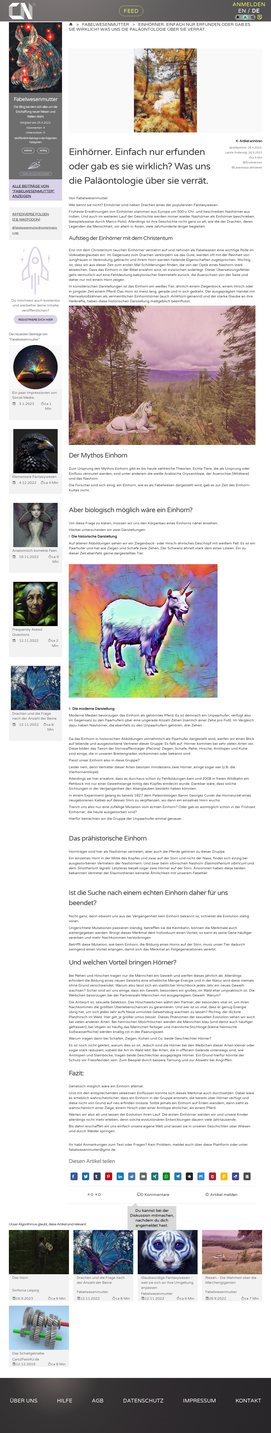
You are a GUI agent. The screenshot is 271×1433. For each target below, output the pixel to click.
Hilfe (64, 1401)
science (28, 150)
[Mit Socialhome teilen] (247, 1176)
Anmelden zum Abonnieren (35, 174)
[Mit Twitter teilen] (85, 1176)
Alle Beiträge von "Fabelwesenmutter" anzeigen (33, 191)
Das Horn (20, 1278)
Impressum (199, 1401)
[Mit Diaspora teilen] (189, 1176)
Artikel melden (221, 1194)
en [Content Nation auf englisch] (242, 11)
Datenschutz (143, 1401)
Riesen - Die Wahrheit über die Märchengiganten (230, 1280)
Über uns (23, 1401)
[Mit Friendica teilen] (224, 1176)
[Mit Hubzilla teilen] (235, 1176)
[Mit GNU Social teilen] (212, 1176)
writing (43, 150)
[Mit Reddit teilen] (131, 1176)
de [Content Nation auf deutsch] (256, 11)
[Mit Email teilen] (143, 1176)
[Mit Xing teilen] (154, 1176)
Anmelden (248, 4)
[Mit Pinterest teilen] (108, 1176)
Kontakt (248, 1401)
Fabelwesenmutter (105, 24)
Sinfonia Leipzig (25, 1290)
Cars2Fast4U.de (25, 1359)
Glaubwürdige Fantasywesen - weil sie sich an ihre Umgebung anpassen (167, 1283)
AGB (98, 1401)
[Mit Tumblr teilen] (97, 1176)
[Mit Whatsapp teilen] (166, 1176)
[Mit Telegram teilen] (177, 1176)
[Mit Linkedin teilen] (120, 1176)
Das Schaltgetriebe (28, 1353)
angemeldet (147, 1225)
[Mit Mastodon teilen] (200, 1176)
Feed (131, 11)
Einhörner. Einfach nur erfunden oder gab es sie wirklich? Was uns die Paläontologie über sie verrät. (159, 27)
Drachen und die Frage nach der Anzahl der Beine (101, 1280)
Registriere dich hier (35, 320)
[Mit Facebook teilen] (74, 1176)
